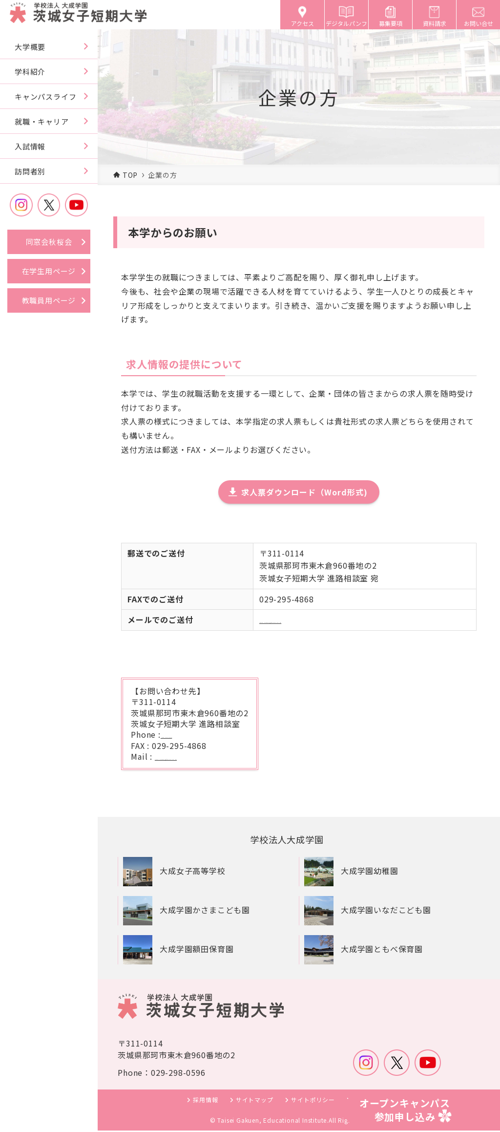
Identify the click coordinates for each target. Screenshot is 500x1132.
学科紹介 (30, 71)
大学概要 (30, 47)
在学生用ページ (49, 271)
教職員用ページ (49, 300)
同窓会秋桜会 (49, 241)
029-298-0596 (189, 734)
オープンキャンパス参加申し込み (404, 1110)
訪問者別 (30, 171)
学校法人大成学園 (290, 840)
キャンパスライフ (45, 96)
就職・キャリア (42, 121)
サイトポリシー (313, 1101)
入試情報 (30, 146)
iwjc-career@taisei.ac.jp (307, 619)
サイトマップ (254, 1101)
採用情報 (205, 1101)
